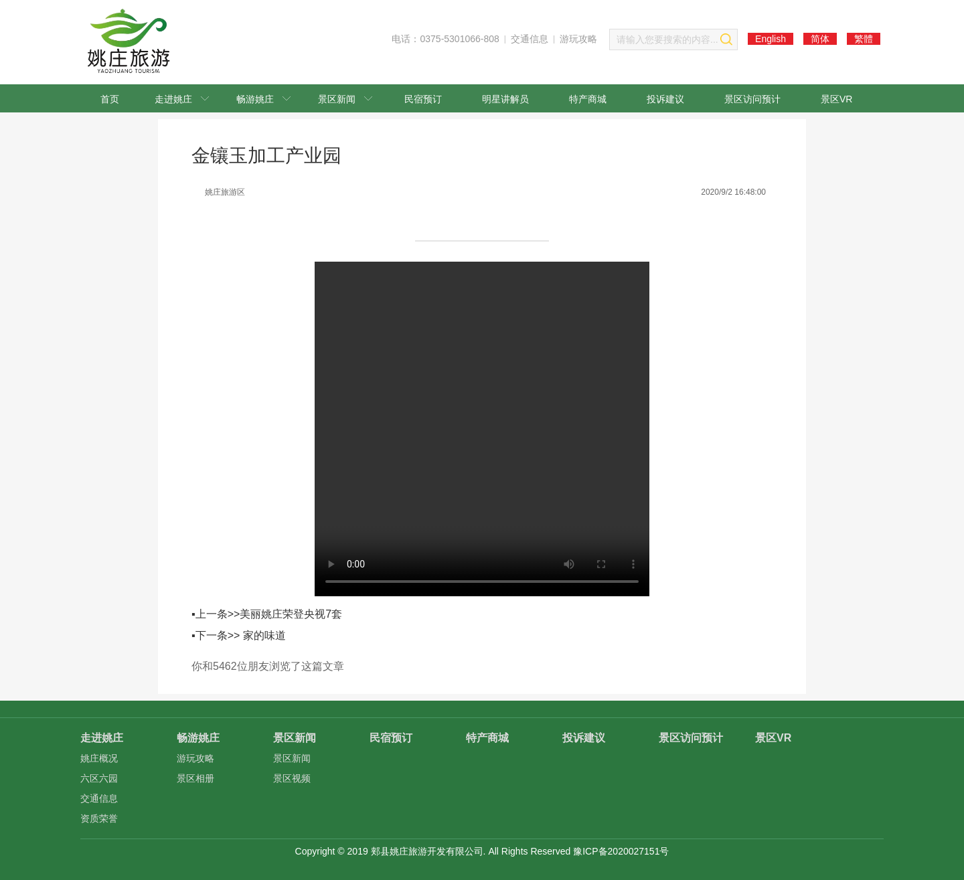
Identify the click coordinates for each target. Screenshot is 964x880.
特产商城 (588, 99)
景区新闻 (345, 99)
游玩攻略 (578, 38)
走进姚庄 (182, 99)
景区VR (836, 99)
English (770, 38)
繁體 (863, 38)
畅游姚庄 (263, 99)
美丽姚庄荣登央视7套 (291, 614)
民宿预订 (423, 99)
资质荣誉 (99, 818)
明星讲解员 (505, 99)
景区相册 (195, 778)
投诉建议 (665, 99)
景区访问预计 (752, 99)
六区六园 (99, 778)
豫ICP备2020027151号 (621, 851)
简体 (820, 38)
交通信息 (529, 38)
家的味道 (264, 635)
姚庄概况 (99, 758)
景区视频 (292, 778)
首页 (109, 99)
